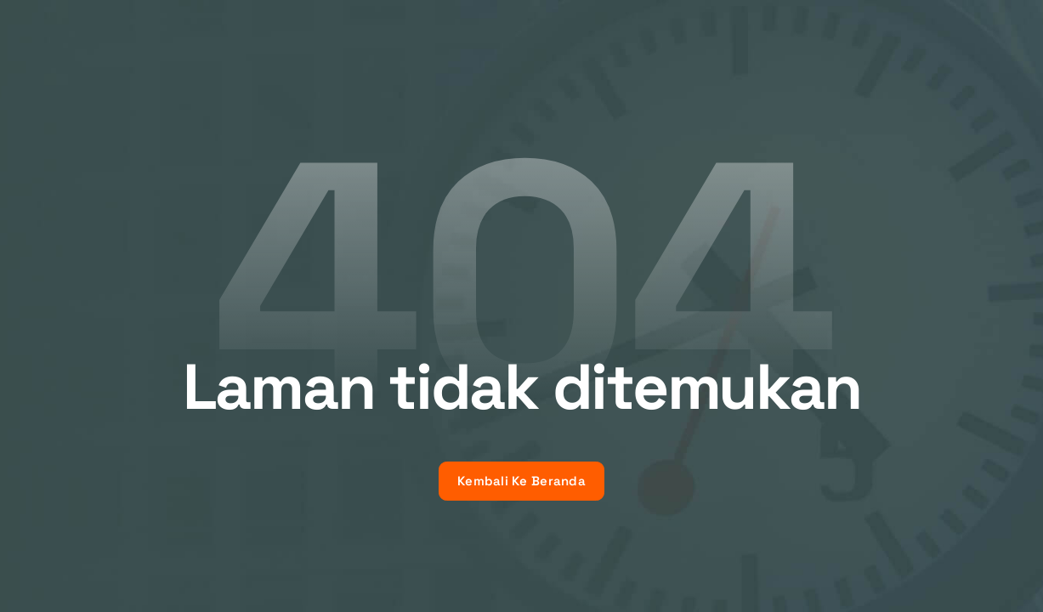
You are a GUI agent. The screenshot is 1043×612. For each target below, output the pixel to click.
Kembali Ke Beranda (521, 481)
